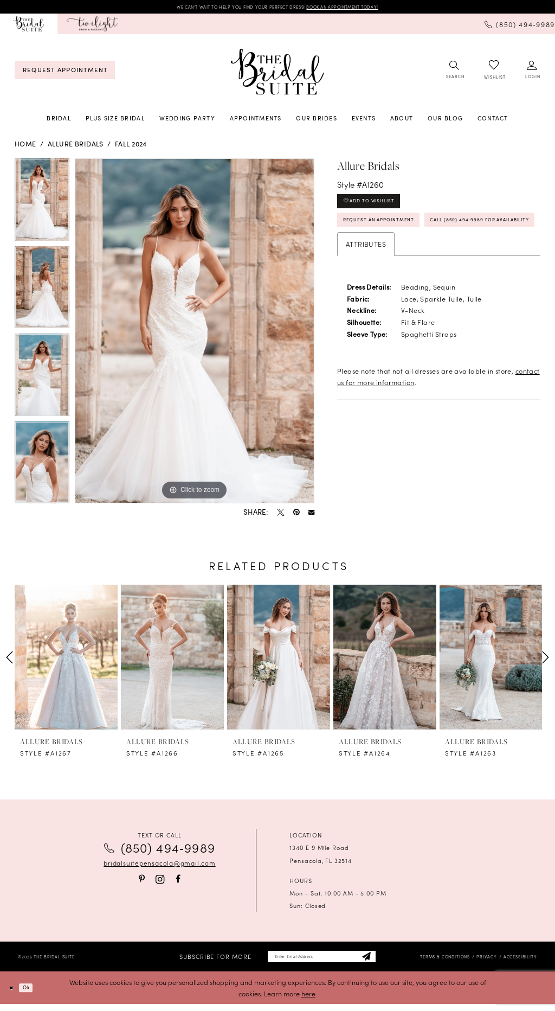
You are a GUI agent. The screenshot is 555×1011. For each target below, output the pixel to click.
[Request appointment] (65, 72)
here (308, 1000)
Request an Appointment (393, 232)
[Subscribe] (385, 962)
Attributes (366, 284)
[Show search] (455, 73)
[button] (532, 73)
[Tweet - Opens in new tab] (280, 515)
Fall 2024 (131, 146)
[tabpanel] (42, 205)
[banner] (277, 74)
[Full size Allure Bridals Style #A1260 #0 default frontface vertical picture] (194, 334)
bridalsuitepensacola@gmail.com (159, 865)
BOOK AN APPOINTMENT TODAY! (371, 8)
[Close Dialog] (13, 994)
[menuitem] (28, 26)
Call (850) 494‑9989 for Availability (414, 257)
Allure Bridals (76, 146)
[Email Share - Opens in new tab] (311, 515)
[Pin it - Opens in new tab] (296, 515)
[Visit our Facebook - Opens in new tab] (178, 882)
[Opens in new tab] (92, 26)
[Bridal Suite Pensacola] (28, 26)
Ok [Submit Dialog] (34, 994)
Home (25, 146)
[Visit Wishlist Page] (494, 73)
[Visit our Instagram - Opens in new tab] (160, 881)
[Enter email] (322, 962)
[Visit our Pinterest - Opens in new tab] (142, 882)
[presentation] (66, 659)
